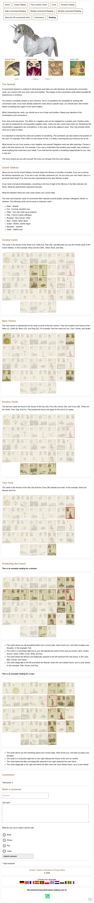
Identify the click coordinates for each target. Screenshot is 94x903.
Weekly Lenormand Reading (41, 11)
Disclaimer (48, 870)
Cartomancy (39, 17)
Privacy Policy (59, 870)
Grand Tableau (20, 5)
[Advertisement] (47, 40)
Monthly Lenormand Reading (69, 11)
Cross (54, 5)
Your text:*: (6, 803)
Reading (52, 17)
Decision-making (67, 5)
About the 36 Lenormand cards (17, 17)
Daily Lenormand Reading (15, 11)
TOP (90, 899)
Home (7, 5)
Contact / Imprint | (36, 870)
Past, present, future (39, 5)
